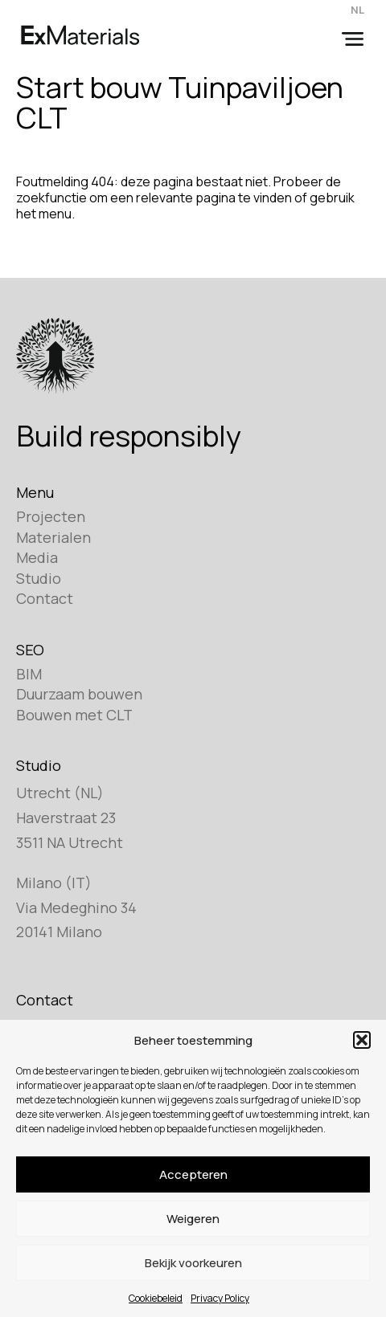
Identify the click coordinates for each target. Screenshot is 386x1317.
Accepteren (193, 1174)
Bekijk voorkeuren (193, 1262)
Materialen (53, 537)
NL (357, 9)
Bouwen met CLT (74, 714)
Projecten (50, 516)
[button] (362, 1040)
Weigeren (193, 1218)
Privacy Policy (220, 1298)
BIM (29, 673)
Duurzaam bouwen (79, 693)
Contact (44, 598)
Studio (38, 578)
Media (37, 557)
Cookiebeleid (156, 1298)
